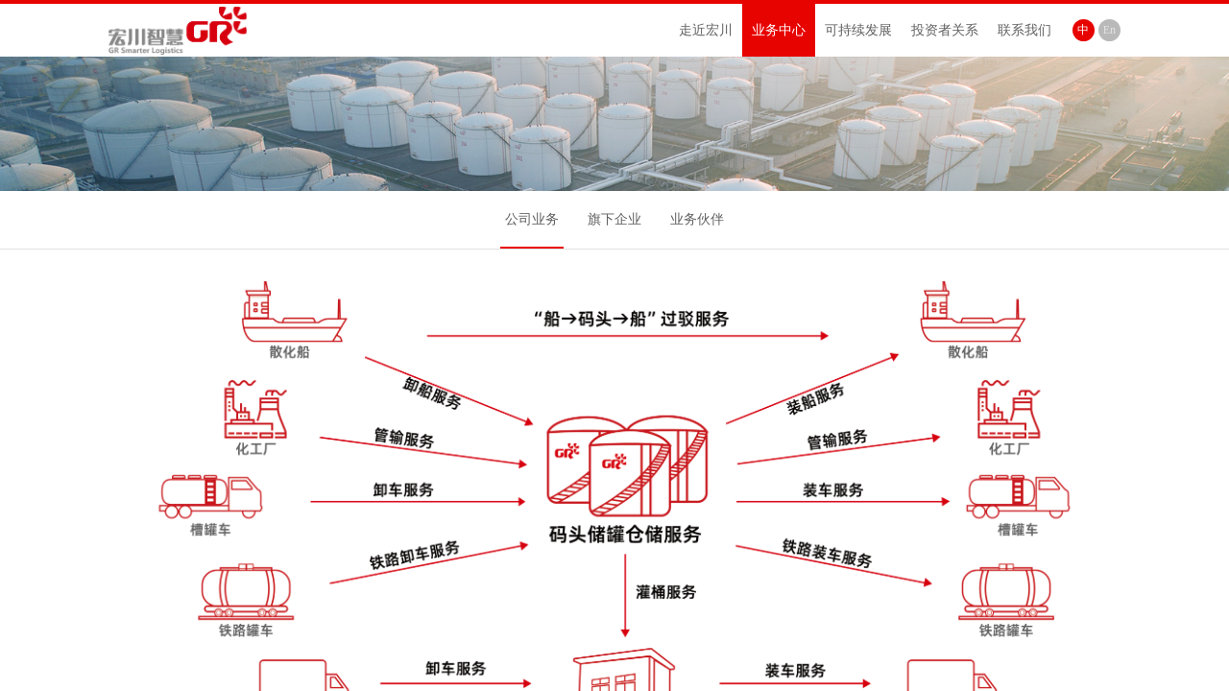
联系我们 (1024, 30)
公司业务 (532, 219)
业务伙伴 (697, 219)
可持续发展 (858, 30)
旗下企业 (614, 219)
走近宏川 (706, 30)
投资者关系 (944, 30)
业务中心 (779, 30)
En (1109, 29)
